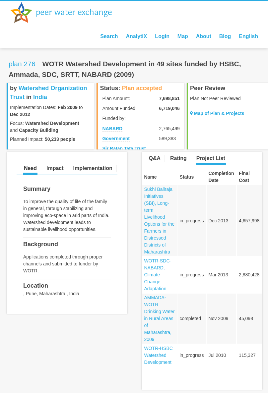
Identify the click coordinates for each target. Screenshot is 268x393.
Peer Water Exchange (66, 13)
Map (182, 36)
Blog (225, 36)
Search (109, 36)
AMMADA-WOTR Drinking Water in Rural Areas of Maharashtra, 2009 (159, 318)
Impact (55, 168)
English (248, 36)
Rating (178, 158)
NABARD (112, 128)
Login (162, 36)
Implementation (92, 168)
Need (30, 168)
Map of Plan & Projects (217, 113)
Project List (210, 158)
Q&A (155, 158)
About (203, 36)
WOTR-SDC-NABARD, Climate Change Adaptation (157, 274)
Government (115, 138)
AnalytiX (136, 36)
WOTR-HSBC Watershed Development (158, 355)
